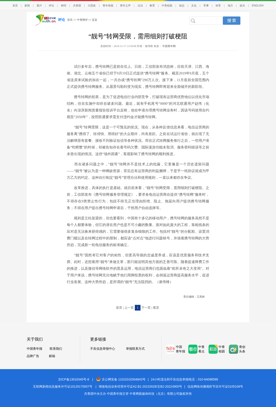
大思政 (92, 5)
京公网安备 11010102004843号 (121, 379)
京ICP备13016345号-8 (73, 379)
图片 (39, 5)
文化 (194, 5)
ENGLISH (258, 5)
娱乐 (242, 5)
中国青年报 (34, 348)
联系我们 (56, 348)
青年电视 (108, 5)
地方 (230, 5)
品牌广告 (33, 356)
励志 (182, 5)
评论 (51, 5)
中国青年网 (169, 46)
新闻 (27, 5)
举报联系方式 (135, 348)
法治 (140, 5)
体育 (218, 5)
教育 (152, 5)
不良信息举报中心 (102, 348)
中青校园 (167, 5)
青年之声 (125, 5)
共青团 (77, 5)
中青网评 (82, 19)
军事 (206, 5)
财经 (63, 5)
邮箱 (52, 356)
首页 (15, 5)
